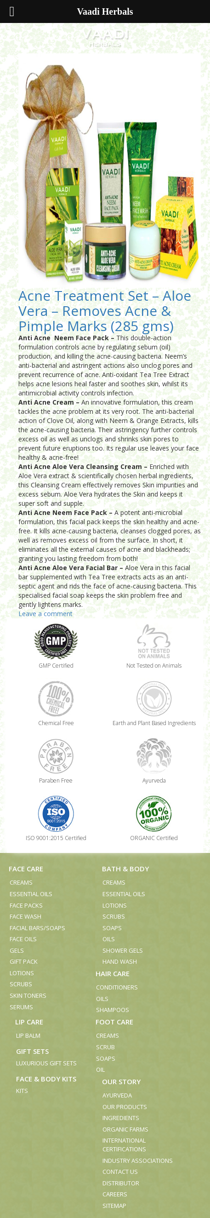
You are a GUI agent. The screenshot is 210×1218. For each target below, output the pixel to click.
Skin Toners (28, 995)
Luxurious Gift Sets (46, 1063)
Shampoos (112, 1010)
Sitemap (114, 1205)
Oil (100, 1069)
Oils (108, 939)
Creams (21, 882)
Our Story (121, 1081)
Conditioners (117, 987)
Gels (17, 950)
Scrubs (21, 984)
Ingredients (120, 1118)
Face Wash (25, 916)
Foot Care (114, 1021)
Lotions (22, 973)
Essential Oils (31, 894)
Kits (22, 1090)
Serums (21, 1007)
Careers (114, 1194)
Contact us (120, 1171)
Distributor (120, 1183)
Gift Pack (24, 961)
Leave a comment (45, 613)
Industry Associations (137, 1160)
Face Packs (26, 905)
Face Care (26, 868)
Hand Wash (119, 961)
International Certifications (124, 1144)
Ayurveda (117, 1095)
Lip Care (29, 1021)
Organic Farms (125, 1129)
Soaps (112, 928)
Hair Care (113, 973)
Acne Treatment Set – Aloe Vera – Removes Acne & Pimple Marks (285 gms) (104, 310)
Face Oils (23, 939)
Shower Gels (122, 950)
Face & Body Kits (46, 1078)
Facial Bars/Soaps (37, 928)
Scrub (105, 1047)
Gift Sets (32, 1051)
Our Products (124, 1107)
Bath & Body (125, 868)
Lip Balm (28, 1035)
